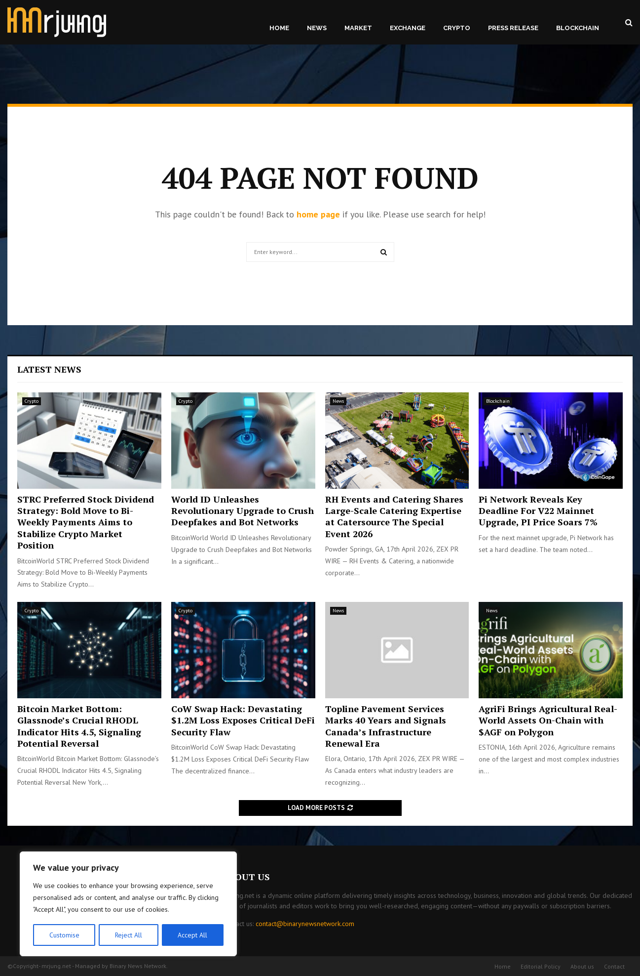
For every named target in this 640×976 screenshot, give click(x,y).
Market (358, 28)
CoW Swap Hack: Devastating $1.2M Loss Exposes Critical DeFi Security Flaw (243, 720)
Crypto (456, 28)
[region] (128, 904)
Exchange (407, 28)
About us (582, 966)
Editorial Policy (541, 966)
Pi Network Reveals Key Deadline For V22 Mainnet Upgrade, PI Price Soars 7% (538, 510)
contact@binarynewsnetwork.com (305, 923)
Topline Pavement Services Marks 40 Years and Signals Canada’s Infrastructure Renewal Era (385, 726)
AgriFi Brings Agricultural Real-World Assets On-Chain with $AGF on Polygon (548, 720)
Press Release (513, 28)
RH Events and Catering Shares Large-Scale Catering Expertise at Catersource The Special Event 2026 (394, 516)
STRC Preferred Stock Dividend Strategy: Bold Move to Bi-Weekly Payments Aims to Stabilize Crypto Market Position (85, 522)
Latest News (49, 369)
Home (279, 28)
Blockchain (577, 28)
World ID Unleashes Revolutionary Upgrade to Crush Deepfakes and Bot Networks (242, 510)
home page (318, 214)
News (317, 28)
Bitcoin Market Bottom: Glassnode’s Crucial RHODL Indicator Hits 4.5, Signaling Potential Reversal (79, 726)
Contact (614, 966)
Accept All (193, 935)
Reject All (128, 935)
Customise (64, 935)
